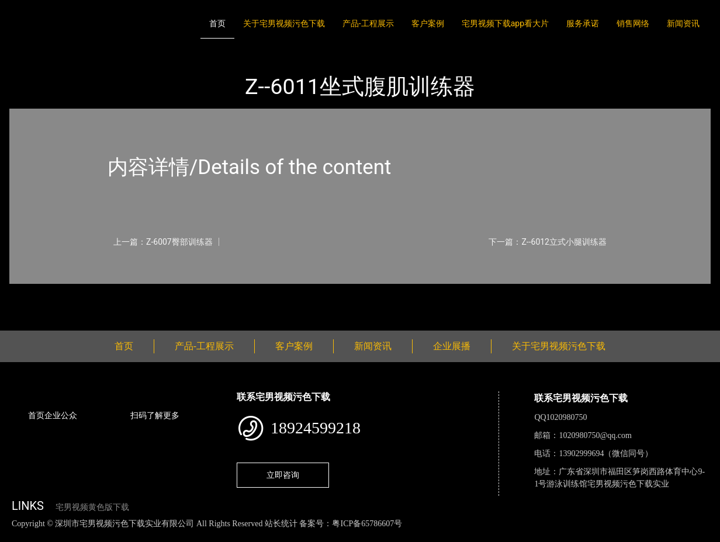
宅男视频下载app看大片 (505, 23)
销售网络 (633, 23)
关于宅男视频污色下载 (284, 23)
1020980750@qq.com (595, 435)
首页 (217, 23)
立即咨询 (282, 475)
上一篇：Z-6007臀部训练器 (163, 242)
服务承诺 (582, 23)
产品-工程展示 (368, 23)
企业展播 (451, 346)
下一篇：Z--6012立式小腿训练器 (548, 242)
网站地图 (17, 536)
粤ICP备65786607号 (367, 523)
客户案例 (427, 23)
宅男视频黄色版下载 (92, 507)
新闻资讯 (683, 23)
